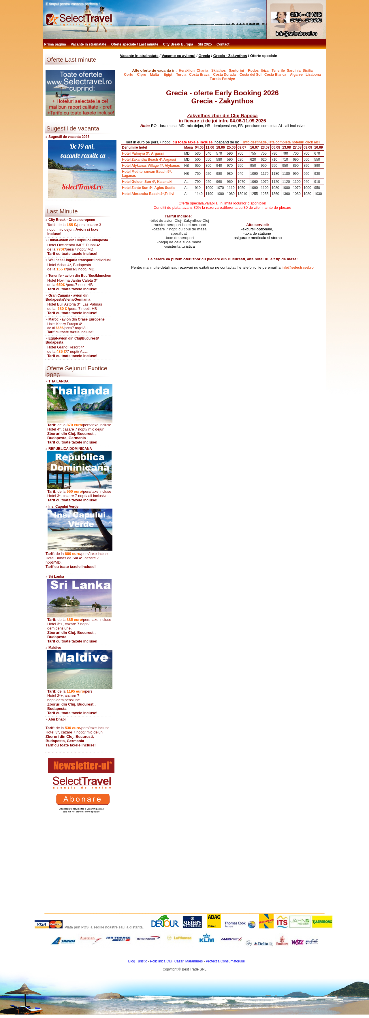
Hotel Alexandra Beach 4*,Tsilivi (148, 194)
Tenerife (278, 71)
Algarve (296, 75)
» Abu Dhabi (56, 719)
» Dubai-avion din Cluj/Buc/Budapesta (77, 240)
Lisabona (313, 75)
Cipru (141, 75)
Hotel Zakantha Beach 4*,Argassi (149, 160)
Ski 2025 (205, 44)
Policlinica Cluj (161, 961)
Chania (202, 71)
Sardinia (293, 71)
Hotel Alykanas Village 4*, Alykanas (151, 166)
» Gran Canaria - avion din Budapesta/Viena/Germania (68, 297)
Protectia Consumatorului (225, 961)
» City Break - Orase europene (70, 220)
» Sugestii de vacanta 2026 (67, 137)
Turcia (181, 75)
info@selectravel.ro (298, 268)
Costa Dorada (224, 75)
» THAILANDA (57, 381)
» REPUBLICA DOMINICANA (69, 449)
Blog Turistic (137, 961)
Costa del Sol (250, 75)
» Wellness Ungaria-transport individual (78, 260)
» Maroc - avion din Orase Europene (75, 319)
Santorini (236, 71)
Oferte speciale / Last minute (135, 44)
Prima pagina (55, 44)
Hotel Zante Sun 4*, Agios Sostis (148, 188)
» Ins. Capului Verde (62, 507)
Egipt (169, 75)
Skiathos (218, 71)
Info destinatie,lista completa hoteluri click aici (281, 142)
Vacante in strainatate (89, 44)
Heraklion (187, 71)
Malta (155, 75)
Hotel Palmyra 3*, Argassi (143, 153)
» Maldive (53, 648)
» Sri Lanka (55, 577)
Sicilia (308, 71)
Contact (223, 44)
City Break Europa (178, 44)
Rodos (253, 71)
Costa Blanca (275, 75)
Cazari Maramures (188, 961)
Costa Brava (199, 75)
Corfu (128, 75)
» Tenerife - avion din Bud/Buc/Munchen (78, 276)
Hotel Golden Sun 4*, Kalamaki (147, 182)
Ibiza (265, 71)
